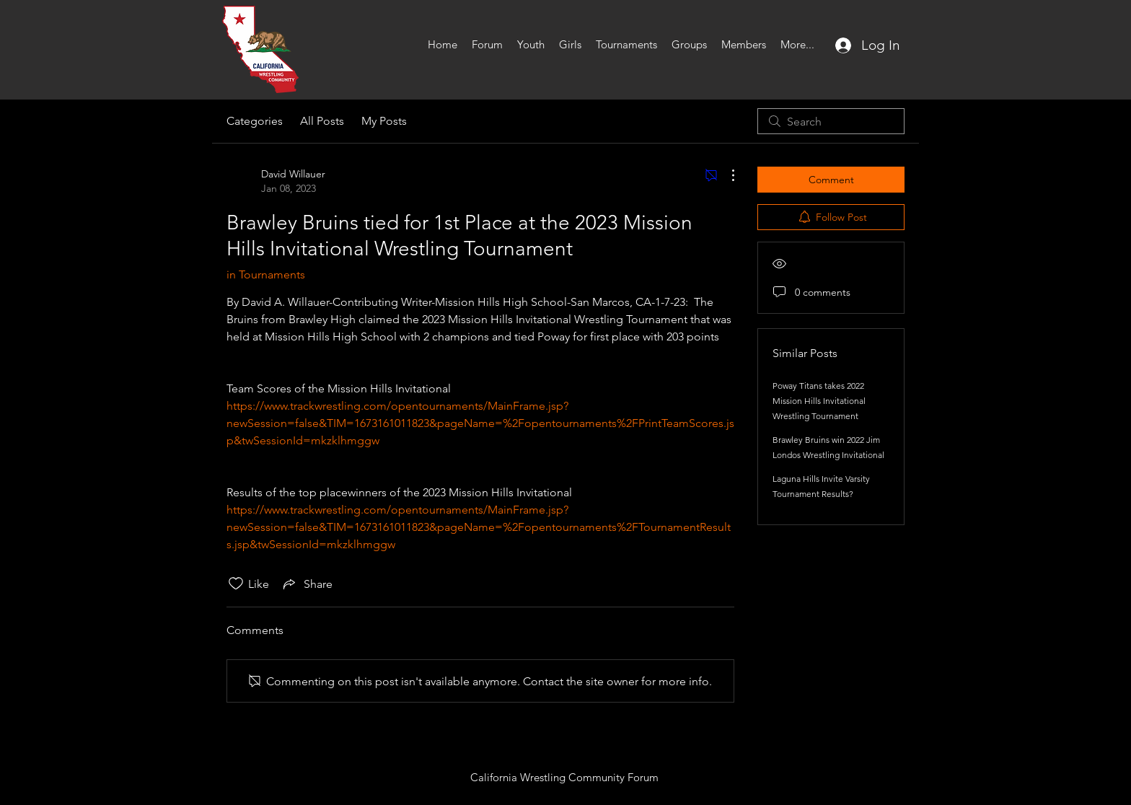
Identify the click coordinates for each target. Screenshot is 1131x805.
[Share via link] (307, 583)
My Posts (384, 121)
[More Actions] (725, 175)
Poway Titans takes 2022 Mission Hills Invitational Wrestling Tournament (819, 400)
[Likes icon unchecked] (235, 583)
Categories (254, 121)
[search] (831, 121)
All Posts (322, 121)
